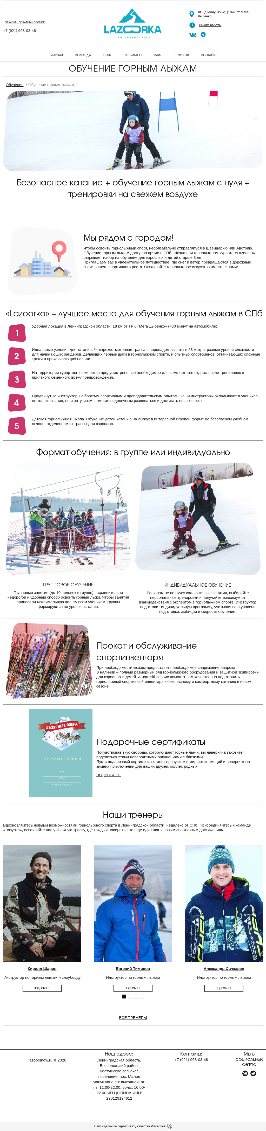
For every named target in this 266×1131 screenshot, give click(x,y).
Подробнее (42, 988)
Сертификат (133, 55)
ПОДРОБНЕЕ (108, 775)
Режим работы (210, 25)
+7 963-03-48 (19, 30)
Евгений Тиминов (133, 968)
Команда (83, 55)
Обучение (15, 84)
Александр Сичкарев (224, 968)
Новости (182, 55)
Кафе (158, 55)
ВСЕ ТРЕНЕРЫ (133, 1017)
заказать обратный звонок (25, 22)
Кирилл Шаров (42, 968)
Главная (56, 55)
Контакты (208, 55)
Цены (107, 55)
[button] (124, 996)
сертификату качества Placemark (141, 1126)
